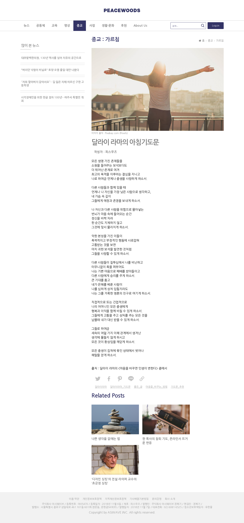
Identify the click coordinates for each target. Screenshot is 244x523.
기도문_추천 (177, 386)
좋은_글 (138, 386)
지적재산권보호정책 (115, 499)
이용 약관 (74, 499)
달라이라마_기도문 (120, 386)
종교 (210, 40)
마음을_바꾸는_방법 (156, 386)
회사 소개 (170, 499)
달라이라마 (101, 386)
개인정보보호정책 (92, 499)
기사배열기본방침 (139, 499)
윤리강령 (156, 499)
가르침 (220, 40)
